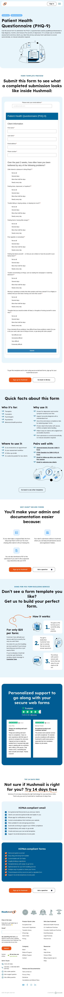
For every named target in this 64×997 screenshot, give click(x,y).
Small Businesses (48, 933)
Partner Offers (48, 955)
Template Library (27, 930)
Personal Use (47, 938)
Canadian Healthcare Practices (52, 930)
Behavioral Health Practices (51, 924)
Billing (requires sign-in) (50, 958)
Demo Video (25, 936)
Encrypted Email (26, 924)
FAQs (45, 961)
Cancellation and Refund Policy (30, 980)
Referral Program (27, 952)
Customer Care (12, 659)
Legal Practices (48, 936)
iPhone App (25, 933)
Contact (24, 958)
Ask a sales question (9, 971)
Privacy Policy (26, 974)
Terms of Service (26, 971)
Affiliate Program (27, 955)
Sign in (51, 4)
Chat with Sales (8, 964)
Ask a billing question (10, 977)
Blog (45, 949)
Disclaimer (25, 977)
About (23, 949)
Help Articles (47, 952)
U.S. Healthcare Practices (51, 927)
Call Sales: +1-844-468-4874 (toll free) (11, 967)
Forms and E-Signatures (29, 927)
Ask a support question (10, 974)
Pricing (24, 938)
